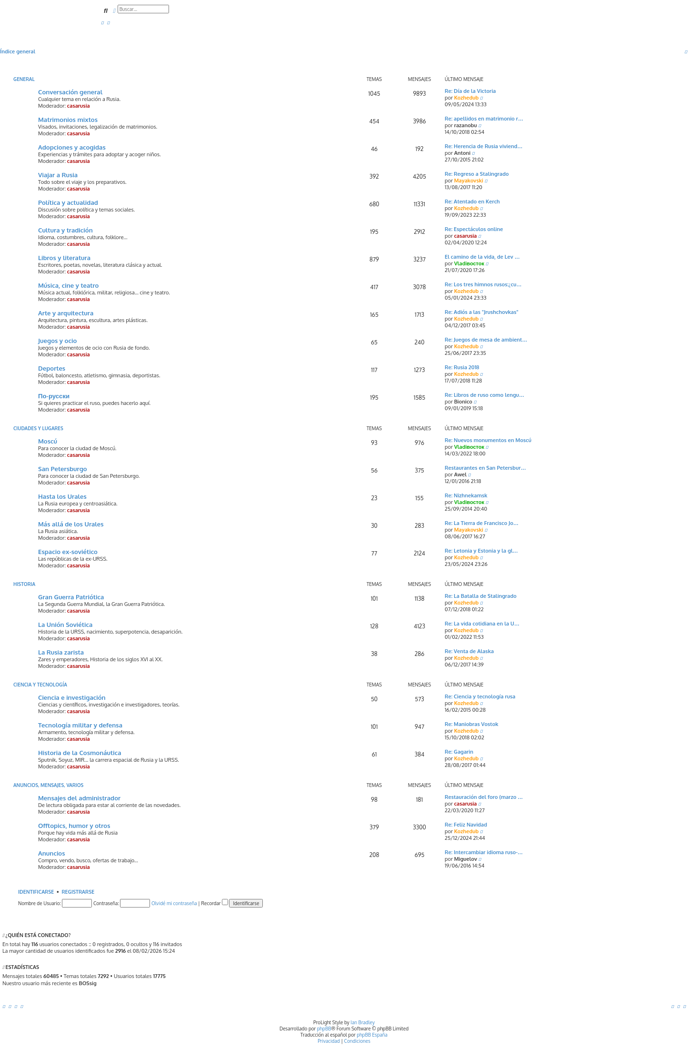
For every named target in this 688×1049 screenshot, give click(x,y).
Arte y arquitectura (65, 313)
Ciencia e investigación (72, 697)
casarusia (78, 105)
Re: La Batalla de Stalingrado (481, 596)
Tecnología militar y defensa (80, 725)
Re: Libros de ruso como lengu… (484, 395)
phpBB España (372, 1035)
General (24, 79)
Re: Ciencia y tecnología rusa (480, 696)
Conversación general (70, 92)
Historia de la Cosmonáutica (79, 752)
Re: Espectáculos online (474, 229)
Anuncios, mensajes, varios (48, 785)
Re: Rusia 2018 (462, 367)
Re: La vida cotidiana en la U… (482, 623)
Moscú (47, 441)
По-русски (54, 396)
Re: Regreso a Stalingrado (477, 174)
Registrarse (77, 891)
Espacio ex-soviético (68, 551)
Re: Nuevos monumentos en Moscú (488, 440)
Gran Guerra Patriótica (71, 597)
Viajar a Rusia (58, 175)
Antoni (462, 153)
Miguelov (465, 859)
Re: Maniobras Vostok (472, 724)
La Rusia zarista (61, 652)
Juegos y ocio (57, 340)
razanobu (465, 125)
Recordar (214, 903)
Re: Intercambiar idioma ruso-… (484, 852)
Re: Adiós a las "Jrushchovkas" (481, 312)
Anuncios (51, 853)
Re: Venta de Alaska (469, 651)
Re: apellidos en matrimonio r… (484, 118)
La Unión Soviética (65, 624)
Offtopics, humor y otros (74, 825)
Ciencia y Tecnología (40, 684)
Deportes (51, 368)
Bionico (463, 401)
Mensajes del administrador (79, 798)
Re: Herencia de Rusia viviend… (483, 146)
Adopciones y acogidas (72, 147)
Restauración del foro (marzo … (484, 797)
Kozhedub (466, 97)
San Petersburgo (62, 468)
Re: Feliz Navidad (466, 824)
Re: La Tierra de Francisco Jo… (481, 523)
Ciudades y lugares (38, 428)
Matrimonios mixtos (68, 119)
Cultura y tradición (65, 230)
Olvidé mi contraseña (174, 903)
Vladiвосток (469, 263)
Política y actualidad (68, 202)
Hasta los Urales (62, 496)
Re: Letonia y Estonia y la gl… (481, 550)
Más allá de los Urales (71, 524)
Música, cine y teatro (68, 285)
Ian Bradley (362, 1022)
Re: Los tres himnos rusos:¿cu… (483, 284)
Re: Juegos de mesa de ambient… (486, 339)
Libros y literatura (64, 257)
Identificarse (36, 891)
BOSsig (87, 983)
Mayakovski (468, 180)
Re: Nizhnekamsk (466, 495)
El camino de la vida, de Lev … (482, 256)
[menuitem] (102, 22)
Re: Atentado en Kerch (472, 201)
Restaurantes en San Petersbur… (485, 467)
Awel (460, 474)
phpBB (324, 1028)
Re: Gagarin (459, 751)
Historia (24, 584)
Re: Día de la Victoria (470, 91)
